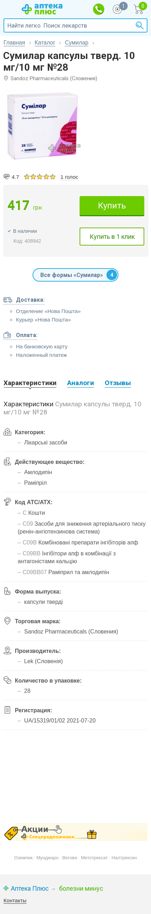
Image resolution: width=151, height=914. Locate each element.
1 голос (69, 177)
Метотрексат (94, 857)
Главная (14, 43)
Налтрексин (124, 857)
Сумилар (76, 43)
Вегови (69, 857)
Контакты (15, 900)
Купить (112, 206)
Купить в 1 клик (112, 236)
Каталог (45, 43)
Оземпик (23, 857)
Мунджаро (47, 857)
